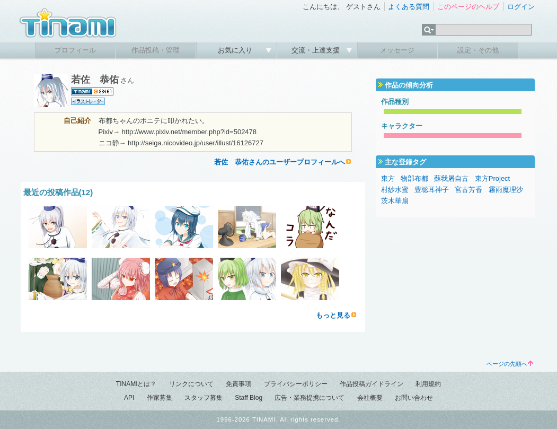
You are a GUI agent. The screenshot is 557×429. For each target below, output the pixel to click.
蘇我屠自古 (451, 178)
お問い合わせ (414, 397)
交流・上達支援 (316, 50)
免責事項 (238, 384)
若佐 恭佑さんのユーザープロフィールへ (279, 162)
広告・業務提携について (309, 397)
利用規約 (428, 384)
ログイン (521, 7)
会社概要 (370, 397)
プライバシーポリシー (296, 384)
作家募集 (159, 397)
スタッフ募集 (203, 397)
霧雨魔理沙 (506, 190)
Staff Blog (248, 397)
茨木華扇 (395, 201)
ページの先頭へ (510, 364)
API (129, 397)
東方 (388, 178)
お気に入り (236, 50)
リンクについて (191, 384)
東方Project (492, 178)
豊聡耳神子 (431, 190)
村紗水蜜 (395, 190)
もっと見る (333, 315)
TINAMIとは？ (136, 384)
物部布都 (414, 178)
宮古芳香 (468, 190)
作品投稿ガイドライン (371, 384)
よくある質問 (408, 7)
